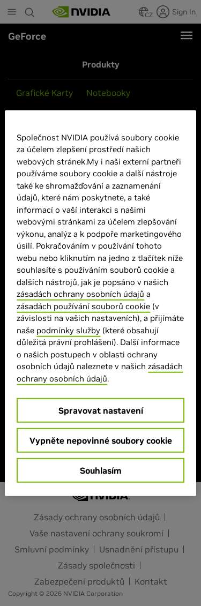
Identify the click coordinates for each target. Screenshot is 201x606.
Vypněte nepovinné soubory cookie (100, 440)
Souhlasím (101, 470)
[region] (100, 303)
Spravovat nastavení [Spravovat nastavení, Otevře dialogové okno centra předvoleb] (100, 410)
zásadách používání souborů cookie (83, 306)
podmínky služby (68, 330)
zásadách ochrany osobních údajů (80, 294)
